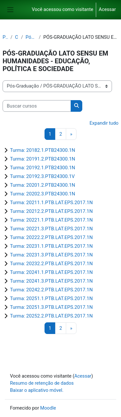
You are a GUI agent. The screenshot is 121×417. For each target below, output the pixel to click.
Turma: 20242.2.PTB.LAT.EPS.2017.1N (51, 290)
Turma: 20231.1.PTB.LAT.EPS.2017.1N (51, 246)
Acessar (107, 9)
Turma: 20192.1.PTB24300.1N (42, 168)
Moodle (48, 408)
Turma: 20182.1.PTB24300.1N (42, 150)
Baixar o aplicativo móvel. (37, 390)
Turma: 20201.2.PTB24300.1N (42, 185)
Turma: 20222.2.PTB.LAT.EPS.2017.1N (51, 237)
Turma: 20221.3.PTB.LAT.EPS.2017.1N (51, 229)
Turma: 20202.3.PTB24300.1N (42, 194)
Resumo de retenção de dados (42, 383)
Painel (5, 37)
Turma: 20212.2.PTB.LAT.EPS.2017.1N (51, 211)
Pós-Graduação (30, 37)
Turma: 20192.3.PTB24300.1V (42, 176)
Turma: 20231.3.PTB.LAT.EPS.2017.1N (51, 255)
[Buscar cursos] (37, 106)
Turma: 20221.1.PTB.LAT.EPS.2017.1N (51, 220)
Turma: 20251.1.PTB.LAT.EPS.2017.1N (51, 298)
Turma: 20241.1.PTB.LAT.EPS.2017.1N (51, 272)
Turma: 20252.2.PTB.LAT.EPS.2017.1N (51, 316)
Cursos (17, 37)
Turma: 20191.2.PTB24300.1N (42, 159)
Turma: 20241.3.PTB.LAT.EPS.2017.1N (51, 281)
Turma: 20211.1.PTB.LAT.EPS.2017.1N (51, 202)
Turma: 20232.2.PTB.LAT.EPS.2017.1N (51, 263)
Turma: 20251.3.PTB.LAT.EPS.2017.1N (51, 307)
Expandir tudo (103, 123)
